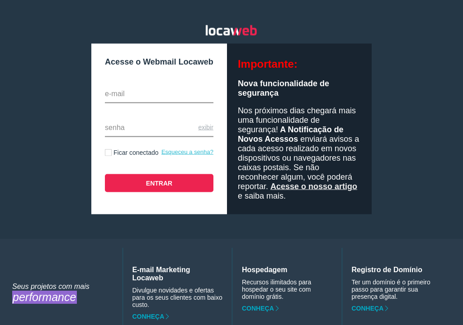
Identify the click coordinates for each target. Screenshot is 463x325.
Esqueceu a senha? (187, 152)
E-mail (115, 94)
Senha (115, 127)
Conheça (148, 316)
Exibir (205, 127)
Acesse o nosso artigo (313, 186)
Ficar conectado (136, 152)
